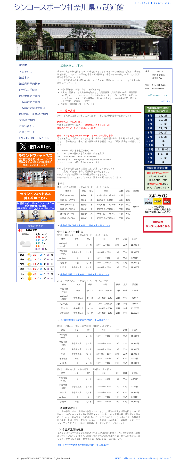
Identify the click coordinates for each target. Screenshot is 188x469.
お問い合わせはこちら (158, 95)
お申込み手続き (28, 89)
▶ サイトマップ (142, 3)
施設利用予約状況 (29, 83)
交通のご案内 (27, 120)
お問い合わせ (27, 126)
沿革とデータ (27, 132)
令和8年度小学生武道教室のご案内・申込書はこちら (85, 225)
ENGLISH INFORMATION (34, 138)
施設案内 (24, 77)
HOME (23, 65)
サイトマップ (165, 458)
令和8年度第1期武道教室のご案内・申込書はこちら (84, 274)
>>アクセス (165, 101)
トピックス (25, 71)
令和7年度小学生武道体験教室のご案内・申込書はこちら (84, 445)
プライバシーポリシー (147, 458)
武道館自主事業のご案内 (33, 114)
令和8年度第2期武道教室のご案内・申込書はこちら (84, 320)
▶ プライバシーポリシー (162, 3)
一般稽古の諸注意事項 (32, 108)
